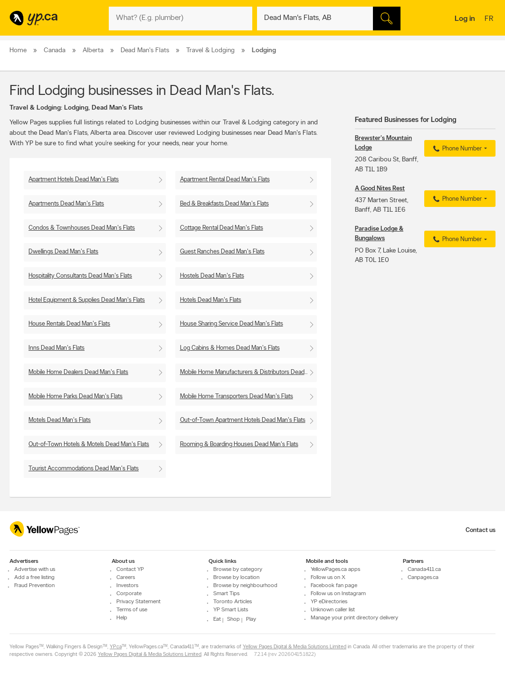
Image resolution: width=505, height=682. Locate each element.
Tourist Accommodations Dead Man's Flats (84, 469)
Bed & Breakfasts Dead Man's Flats (224, 204)
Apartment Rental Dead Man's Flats (225, 180)
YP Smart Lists (230, 610)
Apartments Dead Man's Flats (66, 204)
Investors (127, 586)
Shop (233, 620)
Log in (465, 19)
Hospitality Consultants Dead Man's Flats (80, 276)
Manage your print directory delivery (354, 618)
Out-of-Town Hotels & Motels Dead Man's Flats (89, 444)
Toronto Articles (232, 602)
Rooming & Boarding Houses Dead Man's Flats (239, 444)
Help (121, 618)
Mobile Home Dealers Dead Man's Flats (78, 372)
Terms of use (131, 610)
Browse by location (236, 578)
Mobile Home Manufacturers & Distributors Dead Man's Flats (248, 372)
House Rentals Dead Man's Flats (69, 324)
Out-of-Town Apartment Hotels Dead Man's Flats (242, 420)
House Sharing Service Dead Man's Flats (231, 324)
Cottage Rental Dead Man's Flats (221, 228)
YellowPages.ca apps (335, 570)
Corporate (129, 594)
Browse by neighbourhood (245, 586)
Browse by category (237, 570)
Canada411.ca (424, 570)
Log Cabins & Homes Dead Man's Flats (230, 348)
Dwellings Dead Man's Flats (63, 252)
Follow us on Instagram (338, 594)
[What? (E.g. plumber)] (180, 18)
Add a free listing (34, 578)
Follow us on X (328, 578)
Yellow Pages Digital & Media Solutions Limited (294, 647)
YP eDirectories (329, 602)
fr (490, 19)
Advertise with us (34, 570)
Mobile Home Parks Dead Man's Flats (76, 396)
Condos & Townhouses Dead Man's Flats (82, 228)
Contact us (480, 530)
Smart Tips (226, 594)
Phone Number (456, 149)
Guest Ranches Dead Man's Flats (222, 252)
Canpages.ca (423, 578)
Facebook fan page (334, 586)
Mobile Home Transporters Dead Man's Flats (236, 396)
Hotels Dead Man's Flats (210, 300)
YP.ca (116, 647)
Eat (217, 620)
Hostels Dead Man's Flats (212, 276)
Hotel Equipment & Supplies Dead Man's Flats (87, 300)
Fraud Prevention (34, 586)
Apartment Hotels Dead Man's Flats (74, 180)
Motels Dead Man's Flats (60, 420)
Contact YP (130, 570)
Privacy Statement (138, 602)
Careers (125, 578)
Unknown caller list (333, 610)
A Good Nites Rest (380, 189)
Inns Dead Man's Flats (57, 348)
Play (251, 620)
